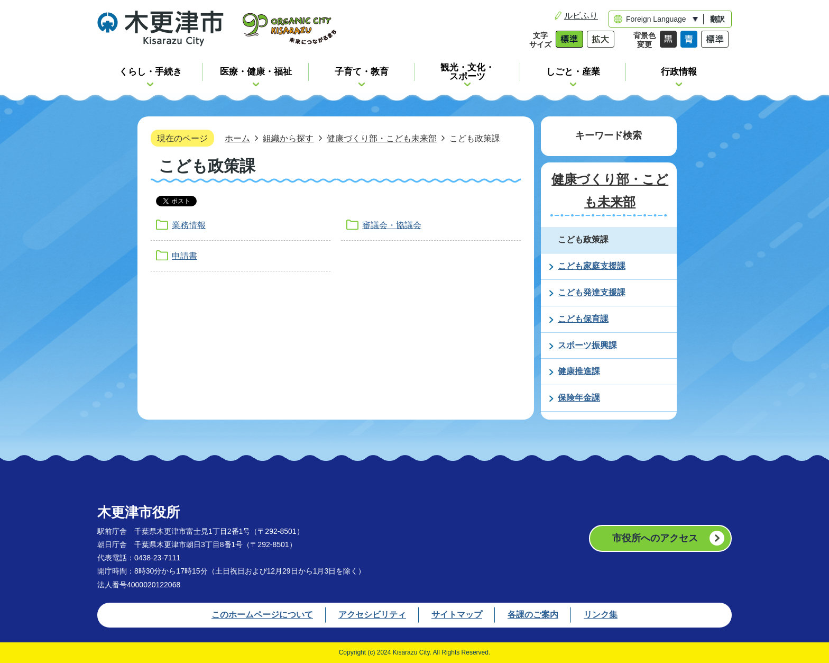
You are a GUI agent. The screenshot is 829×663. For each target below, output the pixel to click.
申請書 (184, 255)
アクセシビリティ (372, 614)
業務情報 (189, 225)
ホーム (237, 138)
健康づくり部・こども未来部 (382, 138)
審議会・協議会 (391, 225)
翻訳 (717, 19)
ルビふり (581, 15)
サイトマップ (456, 614)
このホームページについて (262, 614)
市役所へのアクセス (655, 538)
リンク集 (601, 614)
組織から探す (288, 138)
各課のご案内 (533, 614)
